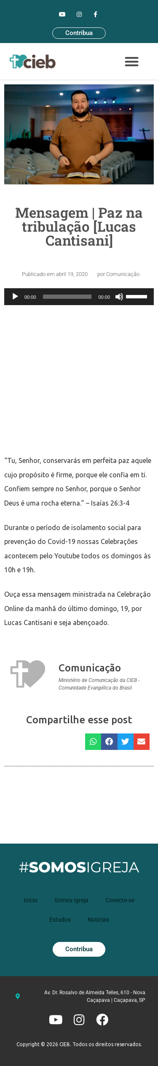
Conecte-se (119, 899)
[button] (132, 62)
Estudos (60, 918)
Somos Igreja (71, 899)
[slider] (67, 297)
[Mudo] (119, 296)
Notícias (98, 918)
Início (30, 899)
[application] (79, 296)
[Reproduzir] (15, 296)
